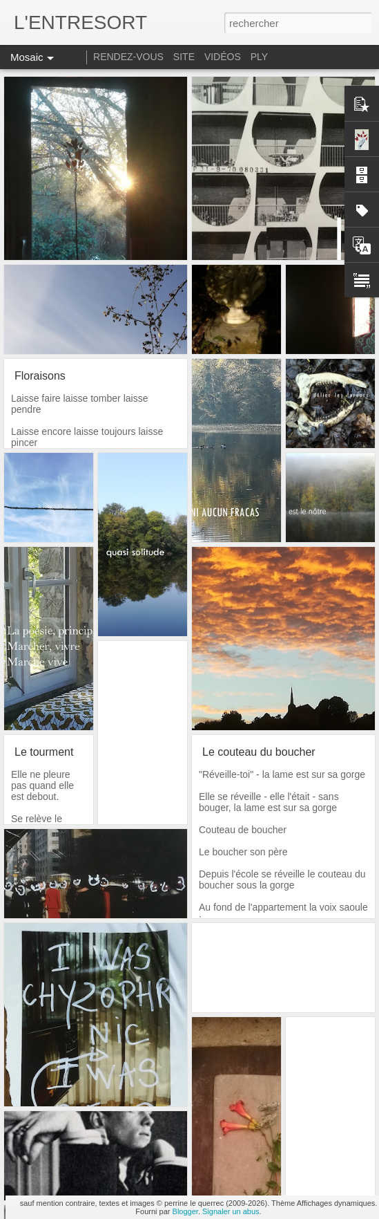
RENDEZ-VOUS (128, 56)
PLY (259, 56)
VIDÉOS (224, 56)
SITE (184, 56)
